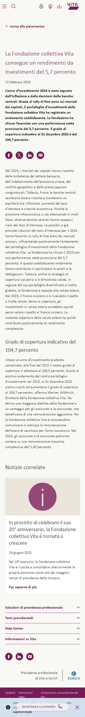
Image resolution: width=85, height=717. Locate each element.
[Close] (77, 707)
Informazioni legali (26, 694)
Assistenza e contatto (42, 707)
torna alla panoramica (27, 26)
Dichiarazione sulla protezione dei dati (59, 694)
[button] (4, 6)
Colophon (10, 692)
